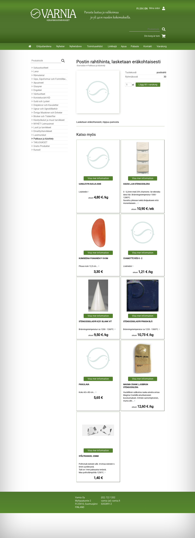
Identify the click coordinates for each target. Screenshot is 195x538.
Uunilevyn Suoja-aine (90, 184)
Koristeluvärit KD (40, 97)
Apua (123, 46)
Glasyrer (36, 86)
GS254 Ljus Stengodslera (136, 184)
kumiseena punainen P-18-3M (93, 258)
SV (141, 8)
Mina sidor (158, 8)
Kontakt (147, 46)
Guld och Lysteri (40, 101)
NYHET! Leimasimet (42, 123)
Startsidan (81, 65)
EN (146, 8)
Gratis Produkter (40, 146)
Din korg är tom (155, 36)
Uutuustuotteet (39, 67)
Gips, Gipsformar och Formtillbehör (49, 79)
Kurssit (35, 149)
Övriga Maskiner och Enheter (46, 112)
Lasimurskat (38, 135)
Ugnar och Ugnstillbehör (44, 108)
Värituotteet (38, 94)
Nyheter (60, 46)
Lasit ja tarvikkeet (41, 127)
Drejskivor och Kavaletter (44, 105)
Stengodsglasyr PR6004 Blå (137, 321)
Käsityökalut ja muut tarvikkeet (48, 120)
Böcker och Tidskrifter (43, 116)
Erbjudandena (43, 46)
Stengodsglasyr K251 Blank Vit (95, 321)
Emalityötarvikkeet (41, 131)
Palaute (135, 46)
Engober (36, 90)
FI (137, 8)
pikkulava (84, 384)
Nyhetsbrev (76, 46)
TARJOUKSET (39, 142)
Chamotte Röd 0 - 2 (132, 258)
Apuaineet (37, 82)
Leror (35, 71)
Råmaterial (37, 75)
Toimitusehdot (95, 46)
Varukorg (162, 46)
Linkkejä (112, 46)
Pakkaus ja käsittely (42, 138)
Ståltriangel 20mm (89, 456)
